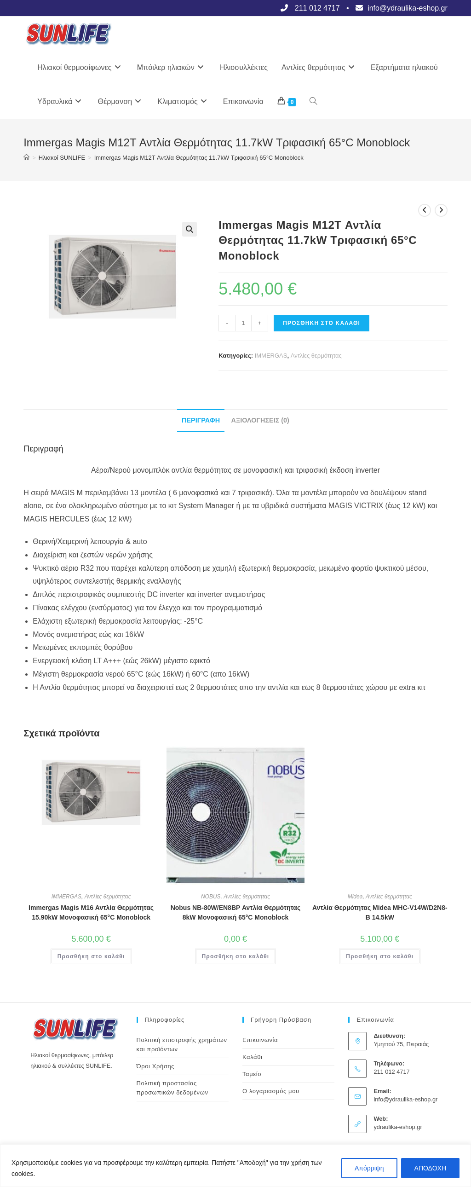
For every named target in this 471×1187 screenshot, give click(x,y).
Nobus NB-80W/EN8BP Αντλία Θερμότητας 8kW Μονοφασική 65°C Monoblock (236, 912)
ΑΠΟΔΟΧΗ (430, 1168)
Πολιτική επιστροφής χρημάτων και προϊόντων (182, 1044)
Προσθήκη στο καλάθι (321, 323)
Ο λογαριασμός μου (270, 1091)
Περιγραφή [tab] (201, 420)
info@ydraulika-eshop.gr (405, 1099)
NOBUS (211, 896)
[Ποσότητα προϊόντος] (243, 323)
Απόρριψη (369, 1168)
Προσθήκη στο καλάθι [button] (91, 956)
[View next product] (441, 210)
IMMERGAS (271, 355)
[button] (189, 229)
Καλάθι (252, 1057)
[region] (235, 1165)
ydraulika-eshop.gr (397, 1126)
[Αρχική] (26, 157)
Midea (355, 896)
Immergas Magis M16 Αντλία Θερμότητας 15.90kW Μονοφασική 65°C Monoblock (91, 912)
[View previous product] (424, 210)
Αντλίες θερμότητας (316, 355)
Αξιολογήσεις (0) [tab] (260, 420)
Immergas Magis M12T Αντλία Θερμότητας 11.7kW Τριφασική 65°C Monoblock (199, 157)
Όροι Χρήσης (156, 1066)
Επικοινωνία (260, 1039)
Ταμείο (251, 1074)
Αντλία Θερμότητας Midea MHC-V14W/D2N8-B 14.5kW (380, 912)
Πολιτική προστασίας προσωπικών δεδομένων (172, 1088)
